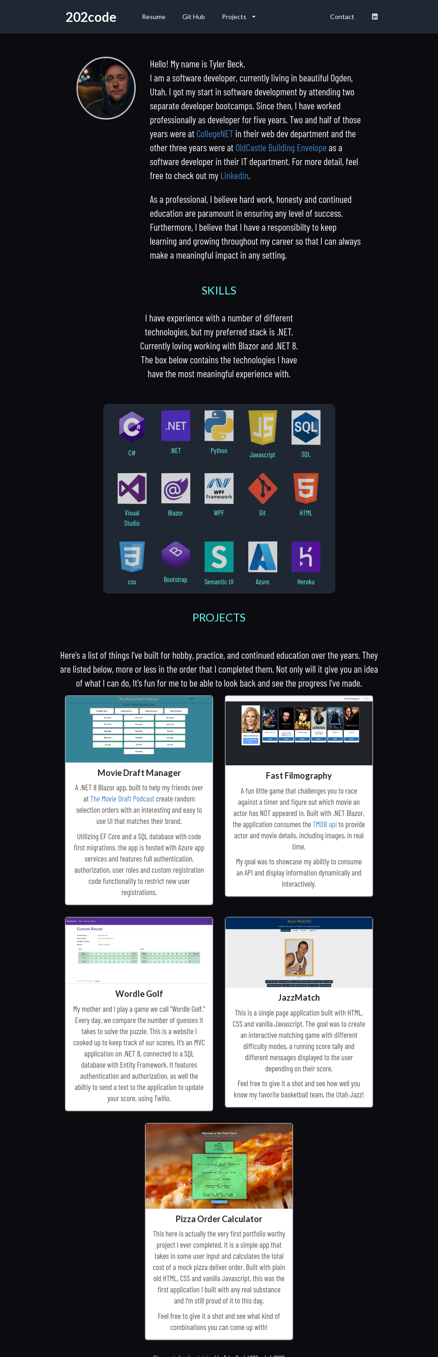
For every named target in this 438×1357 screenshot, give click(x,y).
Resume (154, 16)
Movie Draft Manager (139, 773)
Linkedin (234, 175)
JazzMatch (299, 997)
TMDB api (324, 824)
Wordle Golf (139, 994)
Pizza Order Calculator (219, 1219)
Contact (342, 16)
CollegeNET (214, 133)
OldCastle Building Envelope (280, 147)
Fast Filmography (299, 775)
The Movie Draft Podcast (122, 798)
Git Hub (193, 16)
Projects (239, 16)
